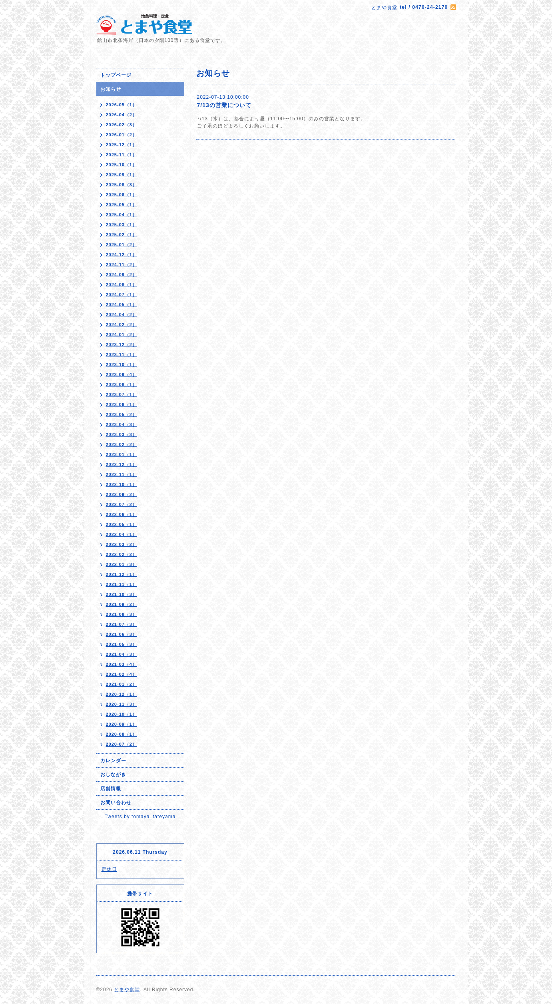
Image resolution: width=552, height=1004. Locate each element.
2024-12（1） (122, 254)
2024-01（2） (122, 334)
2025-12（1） (122, 144)
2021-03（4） (122, 664)
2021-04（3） (122, 654)
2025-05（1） (122, 204)
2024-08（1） (122, 284)
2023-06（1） (122, 404)
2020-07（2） (122, 744)
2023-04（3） (122, 424)
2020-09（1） (122, 724)
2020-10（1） (122, 714)
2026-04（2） (122, 114)
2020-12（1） (122, 694)
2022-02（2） (122, 554)
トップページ (116, 75)
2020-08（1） (122, 734)
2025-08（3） (122, 184)
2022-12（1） (122, 464)
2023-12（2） (122, 344)
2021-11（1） (122, 584)
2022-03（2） (122, 544)
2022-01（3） (122, 564)
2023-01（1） (122, 454)
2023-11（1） (122, 354)
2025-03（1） (122, 224)
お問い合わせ (116, 802)
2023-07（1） (122, 394)
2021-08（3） (122, 614)
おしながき (113, 774)
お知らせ (110, 89)
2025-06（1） (122, 194)
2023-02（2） (122, 444)
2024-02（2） (122, 324)
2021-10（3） (122, 594)
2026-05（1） (122, 104)
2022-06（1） (122, 514)
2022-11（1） (122, 474)
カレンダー (113, 760)
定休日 (109, 869)
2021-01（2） (122, 684)
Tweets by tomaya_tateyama (140, 816)
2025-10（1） (122, 164)
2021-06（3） (122, 634)
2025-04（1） (122, 214)
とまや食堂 (127, 989)
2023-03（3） (122, 434)
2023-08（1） (122, 384)
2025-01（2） (122, 244)
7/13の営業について (224, 105)
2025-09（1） (122, 174)
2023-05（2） (122, 414)
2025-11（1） (122, 154)
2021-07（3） (122, 624)
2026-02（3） (122, 124)
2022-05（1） (122, 524)
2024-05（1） (122, 304)
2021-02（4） (122, 674)
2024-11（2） (122, 264)
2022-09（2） (122, 494)
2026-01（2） (122, 134)
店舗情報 (110, 788)
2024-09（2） (122, 274)
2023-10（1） (122, 364)
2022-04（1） (122, 534)
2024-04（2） (122, 314)
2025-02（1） (122, 234)
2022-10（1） (122, 484)
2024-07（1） (122, 294)
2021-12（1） (122, 574)
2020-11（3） (122, 704)
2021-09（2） (122, 604)
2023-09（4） (122, 374)
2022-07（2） (122, 504)
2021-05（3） (122, 644)
